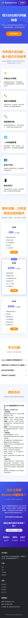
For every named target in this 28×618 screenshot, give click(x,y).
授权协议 (3, 575)
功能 (2, 567)
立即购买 (22, 2)
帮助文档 (3, 584)
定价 (2, 569)
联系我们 (3, 589)
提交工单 (3, 592)
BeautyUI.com (11, 3)
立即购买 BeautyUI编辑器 (14, 530)
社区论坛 (3, 587)
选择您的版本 (14, 33)
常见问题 (3, 572)
